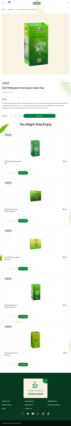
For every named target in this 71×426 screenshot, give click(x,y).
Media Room (29, 405)
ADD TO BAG (39, 116)
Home (3, 9)
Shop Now (10, 9)
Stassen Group (6, 405)
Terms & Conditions (54, 405)
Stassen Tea (6, 401)
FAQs (3, 408)
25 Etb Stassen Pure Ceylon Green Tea (26, 9)
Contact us (28, 408)
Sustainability (29, 401)
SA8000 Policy (52, 401)
